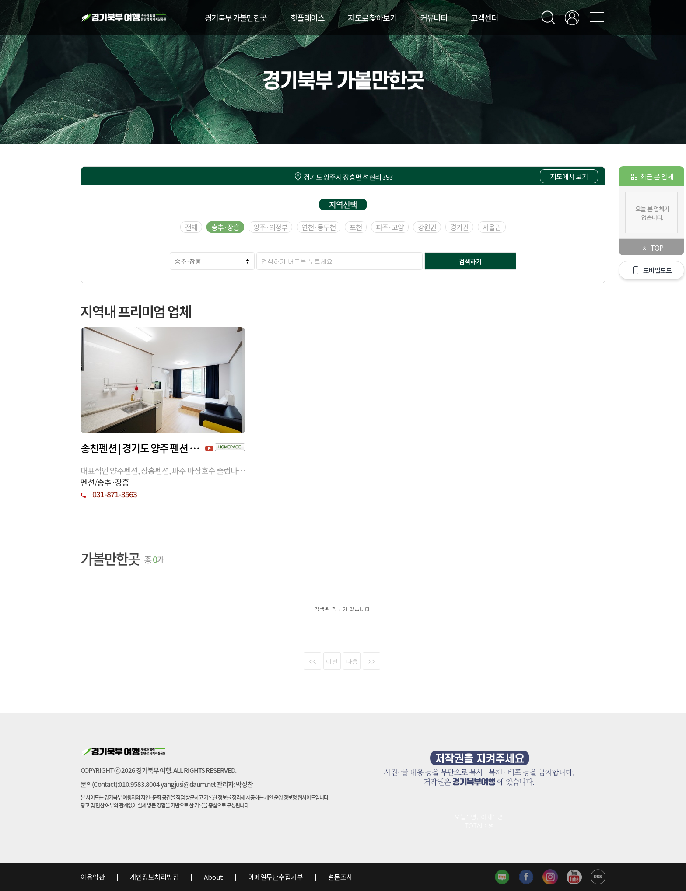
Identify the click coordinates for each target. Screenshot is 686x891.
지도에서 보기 (569, 176)
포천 (356, 227)
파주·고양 (390, 227)
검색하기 (470, 261)
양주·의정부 (270, 227)
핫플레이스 (307, 17)
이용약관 (93, 876)
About (213, 876)
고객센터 (484, 17)
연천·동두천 (318, 227)
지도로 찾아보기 (372, 17)
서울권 (492, 227)
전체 (191, 227)
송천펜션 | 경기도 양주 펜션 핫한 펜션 (142, 448)
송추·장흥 (225, 227)
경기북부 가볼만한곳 (236, 17)
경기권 (459, 227)
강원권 (427, 227)
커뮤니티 (433, 17)
